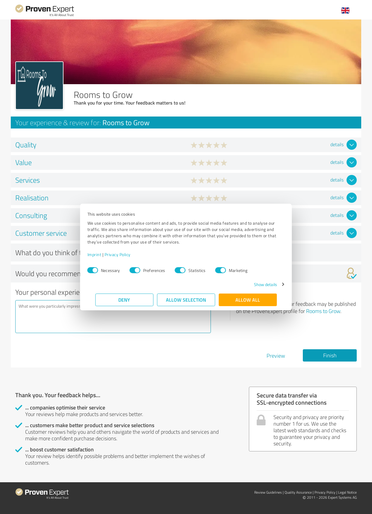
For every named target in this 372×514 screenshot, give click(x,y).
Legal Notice (347, 492)
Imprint (102, 254)
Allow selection (186, 299)
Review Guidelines (268, 492)
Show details (257, 284)
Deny (124, 299)
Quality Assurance (298, 492)
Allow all (247, 299)
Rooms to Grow (323, 311)
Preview (276, 355)
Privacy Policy (125, 254)
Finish (330, 355)
